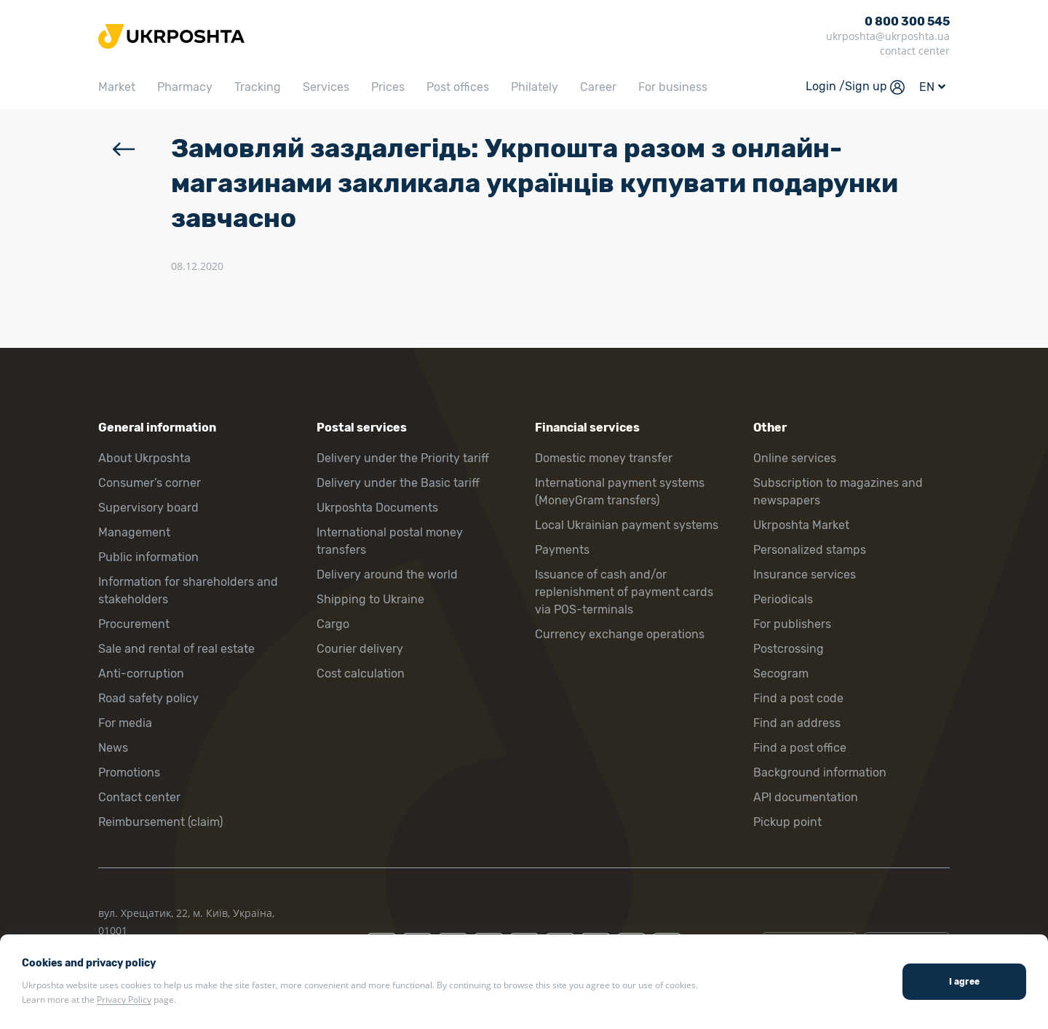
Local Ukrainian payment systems (626, 525)
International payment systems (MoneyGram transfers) (619, 491)
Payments (562, 550)
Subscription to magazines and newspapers (838, 491)
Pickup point (787, 822)
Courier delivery (360, 649)
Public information (148, 557)
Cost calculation (361, 673)
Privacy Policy (124, 999)
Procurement (134, 624)
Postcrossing (788, 649)
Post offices (457, 87)
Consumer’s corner (149, 483)
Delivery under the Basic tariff (398, 483)
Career (598, 87)
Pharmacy (185, 87)
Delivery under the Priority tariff (403, 458)
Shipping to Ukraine (370, 599)
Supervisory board (148, 507)
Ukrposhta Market (801, 525)
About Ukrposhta (144, 458)
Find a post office (799, 748)
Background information (819, 772)
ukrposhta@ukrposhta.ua (888, 36)
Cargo (333, 624)
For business (672, 87)
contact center (915, 50)
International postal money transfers (390, 541)
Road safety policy (148, 698)
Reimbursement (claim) (160, 822)
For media (125, 723)
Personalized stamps (809, 550)
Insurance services (804, 574)
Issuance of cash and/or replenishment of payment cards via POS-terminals (624, 592)
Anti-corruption (141, 673)
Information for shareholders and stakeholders (188, 590)
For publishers (792, 624)
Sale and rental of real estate (176, 649)
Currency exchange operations (619, 634)
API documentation (805, 797)
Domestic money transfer (603, 458)
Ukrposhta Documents (377, 507)
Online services (794, 458)
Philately (534, 87)
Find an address (797, 723)
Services (326, 87)
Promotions (129, 772)
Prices (388, 87)
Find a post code (798, 698)
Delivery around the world (387, 574)
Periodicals (783, 599)
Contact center (139, 797)
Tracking (257, 87)
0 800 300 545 (907, 21)
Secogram (781, 673)
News (113, 748)
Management (134, 532)
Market (116, 87)
